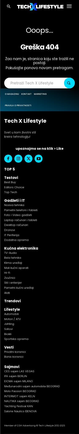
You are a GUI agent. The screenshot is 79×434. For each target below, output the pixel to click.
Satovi (8, 329)
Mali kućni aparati (16, 268)
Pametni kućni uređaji (19, 288)
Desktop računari (16, 225)
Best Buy (10, 182)
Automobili (11, 314)
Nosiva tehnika (14, 205)
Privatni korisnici (15, 352)
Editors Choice (14, 187)
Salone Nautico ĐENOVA (20, 411)
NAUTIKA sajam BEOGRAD (21, 401)
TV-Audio (10, 253)
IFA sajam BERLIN (15, 376)
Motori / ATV (12, 319)
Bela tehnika (12, 258)
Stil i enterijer (13, 283)
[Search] (69, 83)
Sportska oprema (16, 339)
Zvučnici (9, 278)
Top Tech (10, 192)
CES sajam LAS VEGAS (19, 371)
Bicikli (7, 334)
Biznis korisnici (13, 357)
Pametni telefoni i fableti (20, 210)
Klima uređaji (13, 263)
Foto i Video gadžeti (18, 215)
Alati (7, 293)
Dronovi (9, 230)
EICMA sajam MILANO (18, 381)
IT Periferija (11, 235)
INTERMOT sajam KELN (19, 396)
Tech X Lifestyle (25, 121)
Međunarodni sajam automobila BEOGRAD (32, 386)
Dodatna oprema (16, 240)
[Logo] (40, 6)
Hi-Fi (7, 273)
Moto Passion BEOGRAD (20, 391)
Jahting (9, 324)
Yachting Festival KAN (18, 406)
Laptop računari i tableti (20, 220)
